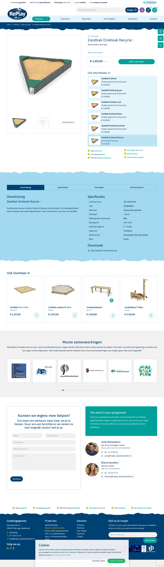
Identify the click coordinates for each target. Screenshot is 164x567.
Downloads (99, 187)
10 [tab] (77, 390)
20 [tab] (97, 390)
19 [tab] (95, 390)
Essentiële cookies (98, 561)
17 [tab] (91, 390)
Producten (41, 19)
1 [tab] (58, 390)
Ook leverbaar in (137, 187)
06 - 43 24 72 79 (111, 473)
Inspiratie (132, 19)
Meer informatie (95, 52)
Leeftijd (16, 24)
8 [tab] (73, 390)
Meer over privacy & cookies (61, 555)
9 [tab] (75, 390)
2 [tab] (61, 390)
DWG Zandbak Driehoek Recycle (104, 251)
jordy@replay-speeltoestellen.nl (118, 456)
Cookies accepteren (116, 561)
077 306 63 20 (149, 2)
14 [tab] (85, 390)
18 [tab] (93, 390)
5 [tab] (67, 390)
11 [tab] (79, 390)
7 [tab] (71, 390)
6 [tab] (69, 390)
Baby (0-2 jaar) (26, 24)
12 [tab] (81, 390)
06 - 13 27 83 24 (111, 452)
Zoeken (130, 10)
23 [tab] (104, 390)
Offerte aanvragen (136, 62)
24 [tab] (106, 390)
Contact (153, 19)
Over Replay (109, 19)
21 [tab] (99, 390)
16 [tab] (89, 390)
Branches (86, 19)
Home (9, 24)
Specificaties (63, 187)
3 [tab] (63, 390)
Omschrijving (25, 187)
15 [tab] (87, 390)
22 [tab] (101, 390)
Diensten (65, 19)
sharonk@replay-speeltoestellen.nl (119, 476)
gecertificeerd (51, 2)
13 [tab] (83, 390)
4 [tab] (65, 390)
